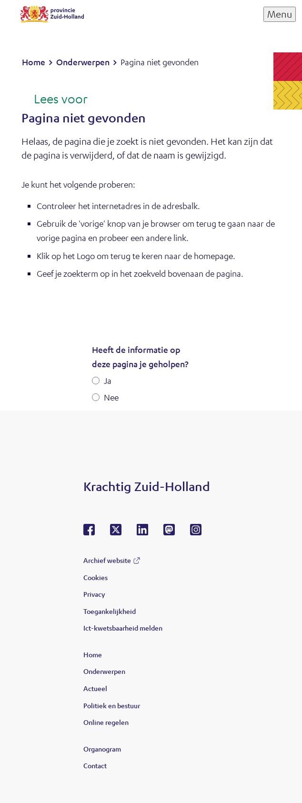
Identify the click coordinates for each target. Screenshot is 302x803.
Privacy (94, 594)
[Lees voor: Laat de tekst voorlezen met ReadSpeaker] (54, 99)
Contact (95, 765)
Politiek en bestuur (111, 705)
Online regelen (106, 722)
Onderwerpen (104, 671)
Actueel (95, 688)
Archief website (107, 560)
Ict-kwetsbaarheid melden (122, 627)
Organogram (102, 748)
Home (92, 654)
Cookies (95, 577)
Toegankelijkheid (109, 611)
